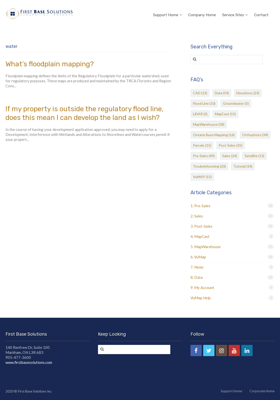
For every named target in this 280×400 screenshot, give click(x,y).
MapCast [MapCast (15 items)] (225, 114)
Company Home (202, 8)
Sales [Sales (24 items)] (229, 156)
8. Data (196, 277)
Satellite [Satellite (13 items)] (254, 156)
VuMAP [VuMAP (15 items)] (202, 177)
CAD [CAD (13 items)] (200, 93)
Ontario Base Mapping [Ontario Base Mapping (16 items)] (214, 135)
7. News (196, 267)
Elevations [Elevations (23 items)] (247, 93)
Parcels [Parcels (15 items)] (202, 145)
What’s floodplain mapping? (49, 64)
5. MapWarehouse (205, 246)
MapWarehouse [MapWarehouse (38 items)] (208, 124)
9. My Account (202, 287)
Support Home (167, 8)
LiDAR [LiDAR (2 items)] (200, 114)
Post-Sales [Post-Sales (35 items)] (230, 145)
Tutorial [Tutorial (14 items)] (242, 166)
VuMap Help (200, 298)
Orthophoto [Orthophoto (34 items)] (255, 135)
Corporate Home (262, 391)
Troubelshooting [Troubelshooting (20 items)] (209, 166)
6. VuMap (198, 257)
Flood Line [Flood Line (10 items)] (204, 103)
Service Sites (235, 8)
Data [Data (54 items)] (222, 93)
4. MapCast (199, 236)
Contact (261, 8)
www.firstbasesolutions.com (28, 362)
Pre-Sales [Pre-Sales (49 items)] (204, 156)
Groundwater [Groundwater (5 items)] (236, 103)
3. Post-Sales (201, 226)
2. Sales (196, 216)
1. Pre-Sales (200, 205)
